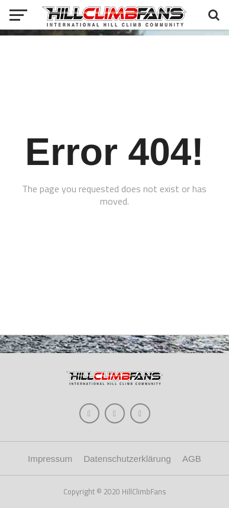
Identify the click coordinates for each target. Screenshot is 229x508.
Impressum (50, 459)
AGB (191, 459)
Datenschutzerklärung (127, 459)
